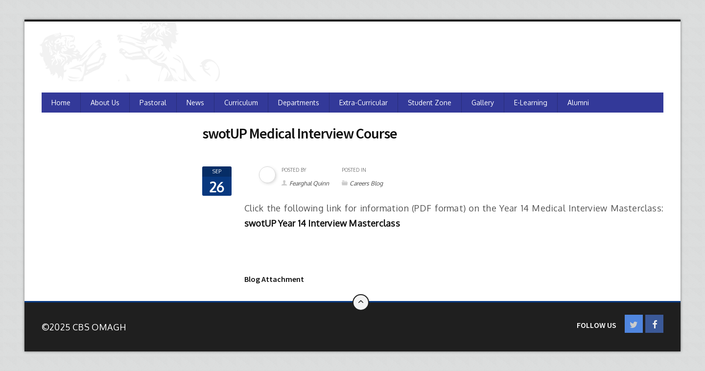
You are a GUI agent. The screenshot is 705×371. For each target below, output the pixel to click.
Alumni (578, 102)
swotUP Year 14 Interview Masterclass (322, 223)
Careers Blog (366, 183)
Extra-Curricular (363, 102)
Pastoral (153, 102)
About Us (105, 102)
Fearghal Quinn (309, 183)
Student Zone (429, 102)
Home (60, 102)
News (195, 102)
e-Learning (530, 102)
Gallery (482, 102)
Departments (298, 102)
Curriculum (241, 102)
